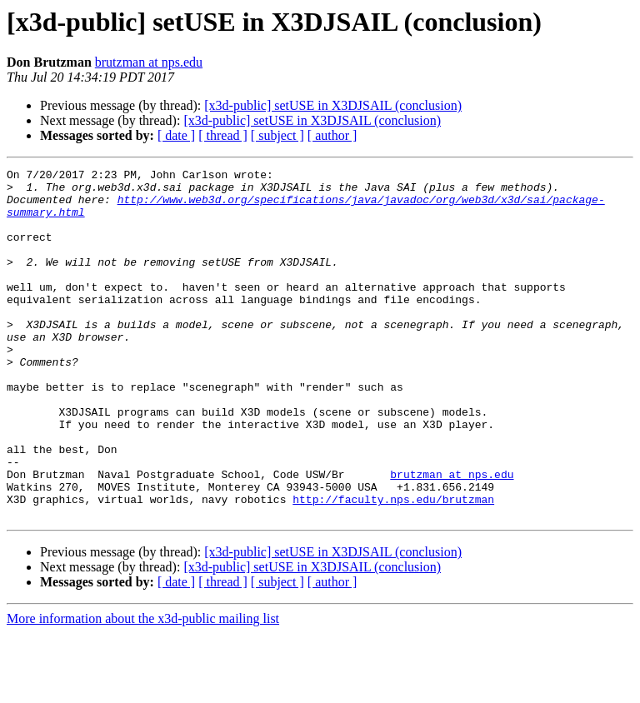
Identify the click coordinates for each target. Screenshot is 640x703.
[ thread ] (223, 135)
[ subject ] (277, 135)
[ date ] (176, 135)
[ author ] (333, 135)
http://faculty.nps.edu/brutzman (393, 566)
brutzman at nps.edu (148, 62)
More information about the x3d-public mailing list (143, 688)
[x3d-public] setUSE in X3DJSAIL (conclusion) (333, 105)
